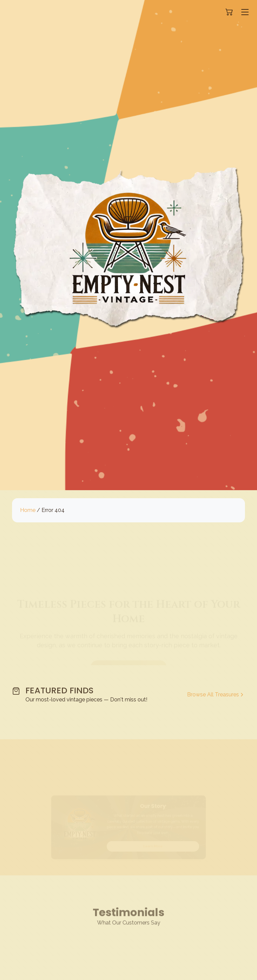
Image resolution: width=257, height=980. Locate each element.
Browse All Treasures (216, 694)
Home (27, 510)
